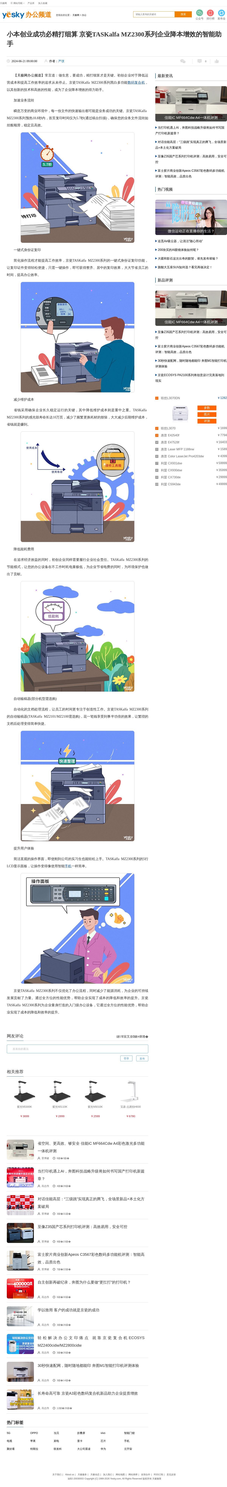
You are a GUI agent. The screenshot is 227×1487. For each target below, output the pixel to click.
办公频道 (25, 15)
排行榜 (211, 14)
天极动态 (95, 1474)
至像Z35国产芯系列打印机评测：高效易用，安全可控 (82, 1227)
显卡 (79, 1440)
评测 (207, 421)
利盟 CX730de (170, 477)
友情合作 (145, 1474)
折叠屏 (81, 1432)
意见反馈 (171, 1474)
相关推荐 (15, 1071)
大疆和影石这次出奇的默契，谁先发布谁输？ (188, 258)
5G (8, 1432)
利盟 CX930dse (171, 470)
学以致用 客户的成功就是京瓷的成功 (68, 1310)
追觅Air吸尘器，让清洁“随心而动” (180, 241)
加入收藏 (42, 3)
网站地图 (120, 1474)
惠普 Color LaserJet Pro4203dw (182, 456)
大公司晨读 (83, 1448)
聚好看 (11, 1448)
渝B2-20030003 (76, 1478)
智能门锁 (129, 1432)
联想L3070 (168, 428)
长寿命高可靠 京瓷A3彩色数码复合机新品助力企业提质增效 (88, 1393)
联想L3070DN (170, 398)
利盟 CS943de (170, 484)
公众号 (200, 14)
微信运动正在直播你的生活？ (191, 231)
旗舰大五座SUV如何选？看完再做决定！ (185, 267)
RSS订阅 (158, 1474)
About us (69, 1474)
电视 (9, 1440)
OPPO (34, 1432)
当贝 (56, 1432)
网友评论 (15, 1036)
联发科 (58, 1448)
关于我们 (56, 1474)
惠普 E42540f (170, 435)
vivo (103, 1432)
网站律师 (133, 1474)
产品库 (31, 3)
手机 (68, 866)
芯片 (103, 1440)
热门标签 (15, 1422)
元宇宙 (128, 1448)
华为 (103, 1448)
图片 (207, 414)
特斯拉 (34, 1448)
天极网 (3, 3)
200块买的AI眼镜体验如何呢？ (178, 249)
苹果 (33, 1440)
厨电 (56, 1440)
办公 (84, 15)
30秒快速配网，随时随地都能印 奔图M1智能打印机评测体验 (88, 1365)
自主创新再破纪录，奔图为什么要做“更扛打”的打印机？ (84, 1282)
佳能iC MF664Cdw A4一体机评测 (191, 118)
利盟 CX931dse (171, 463)
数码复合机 (136, 82)
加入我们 (107, 1474)
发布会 (221, 14)
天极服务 (82, 1474)
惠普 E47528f (170, 442)
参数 (207, 407)
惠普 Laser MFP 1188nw (177, 449)
